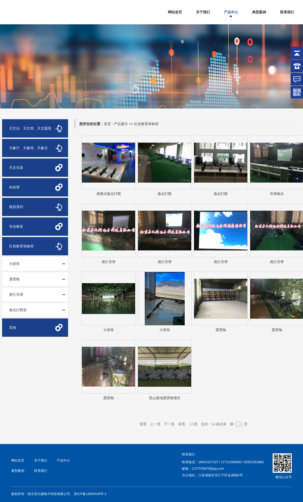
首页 (107, 124)
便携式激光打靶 (108, 194)
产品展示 (121, 124)
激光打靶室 (18, 310)
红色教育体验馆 (146, 124)
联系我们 (287, 12)
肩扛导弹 (16, 294)
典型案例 (259, 12)
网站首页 (175, 12)
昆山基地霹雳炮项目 (164, 398)
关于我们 (203, 12)
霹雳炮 (14, 279)
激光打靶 (165, 194)
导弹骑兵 (277, 194)
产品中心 (231, 12)
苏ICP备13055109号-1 (90, 494)
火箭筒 (14, 264)
